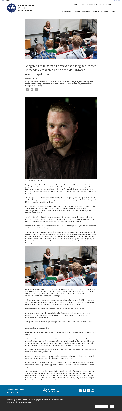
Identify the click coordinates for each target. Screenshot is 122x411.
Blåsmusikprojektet (92, 3)
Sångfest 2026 (76, 3)
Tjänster (96, 11)
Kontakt (112, 11)
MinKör (84, 3)
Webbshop (101, 3)
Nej (112, 407)
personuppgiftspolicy (24, 402)
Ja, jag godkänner (101, 407)
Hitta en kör (66, 11)
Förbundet (76, 11)
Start (114, 3)
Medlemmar (86, 11)
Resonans (104, 11)
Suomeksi (108, 3)
